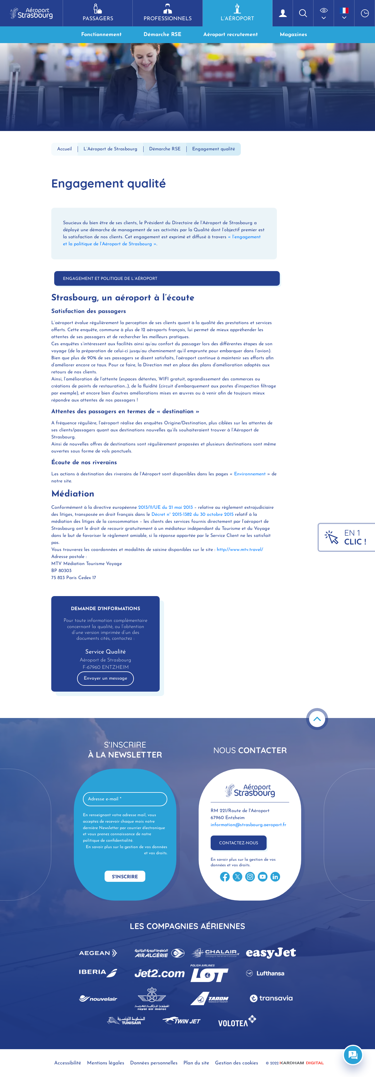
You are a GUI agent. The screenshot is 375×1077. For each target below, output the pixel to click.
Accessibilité (67, 1063)
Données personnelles (154, 1063)
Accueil (64, 149)
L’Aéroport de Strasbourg (110, 149)
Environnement (250, 474)
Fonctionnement (101, 35)
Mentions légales (105, 1063)
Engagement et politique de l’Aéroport (110, 279)
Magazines (293, 35)
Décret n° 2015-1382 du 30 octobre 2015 (193, 514)
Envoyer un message (105, 678)
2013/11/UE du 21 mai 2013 (165, 507)
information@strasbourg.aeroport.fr (248, 825)
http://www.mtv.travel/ (240, 549)
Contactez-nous (238, 843)
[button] (323, 13)
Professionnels (167, 13)
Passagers (97, 13)
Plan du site (196, 1063)
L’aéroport (237, 13)
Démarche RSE (162, 35)
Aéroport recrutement (230, 35)
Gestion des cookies (236, 1063)
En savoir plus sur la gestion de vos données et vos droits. (126, 850)
